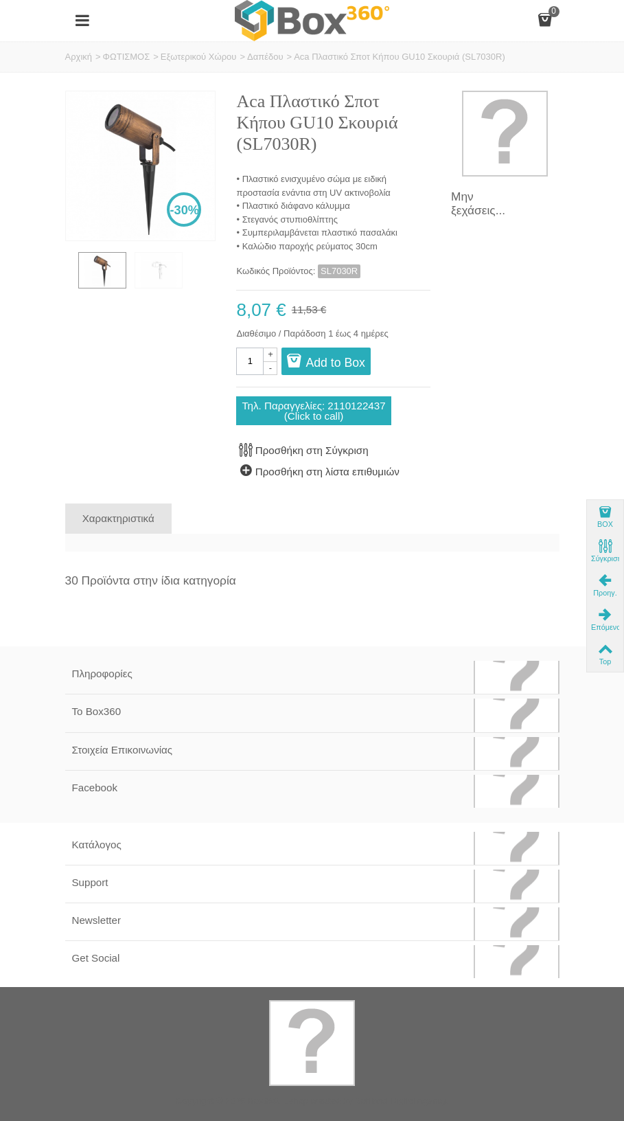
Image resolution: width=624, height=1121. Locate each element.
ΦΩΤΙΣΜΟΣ (126, 57)
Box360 (263, 1101)
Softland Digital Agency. (401, 1101)
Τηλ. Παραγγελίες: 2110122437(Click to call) (313, 411)
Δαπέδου (265, 57)
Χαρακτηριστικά (118, 518)
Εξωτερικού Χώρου (199, 57)
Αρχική (79, 57)
